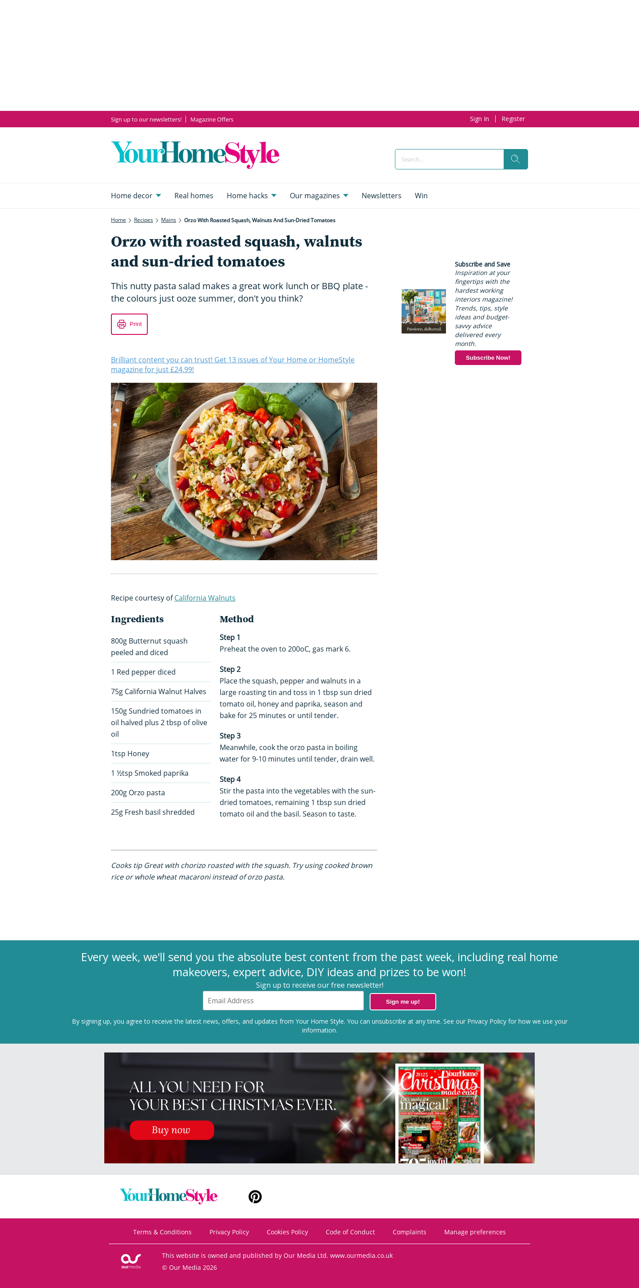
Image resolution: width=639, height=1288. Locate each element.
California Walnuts (205, 598)
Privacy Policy (486, 1021)
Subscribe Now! (488, 357)
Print (136, 324)
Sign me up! (403, 1001)
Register (513, 118)
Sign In (479, 118)
